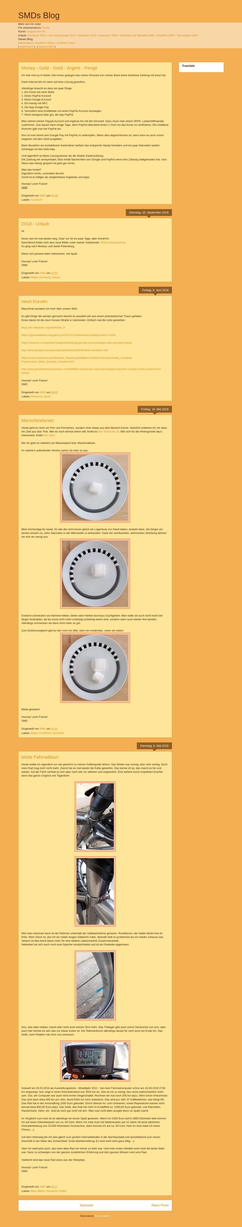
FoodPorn (45, 733)
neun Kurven (34, 301)
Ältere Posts (160, 1205)
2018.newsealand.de (113, 242)
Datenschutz (46, 46)
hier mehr (49, 435)
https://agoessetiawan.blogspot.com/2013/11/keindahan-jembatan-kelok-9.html (69, 335)
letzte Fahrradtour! (40, 757)
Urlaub (56, 277)
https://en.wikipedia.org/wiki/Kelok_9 (43, 327)
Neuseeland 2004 (187, 35)
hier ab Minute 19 (108, 431)
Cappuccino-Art (36, 31)
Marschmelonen (38, 420)
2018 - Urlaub (35, 223)
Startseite (86, 1205)
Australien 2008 (108, 35)
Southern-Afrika (44, 42)
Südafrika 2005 (165, 35)
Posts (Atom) (102, 1215)
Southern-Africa (66, 42)
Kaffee (62, 1191)
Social (46, 27)
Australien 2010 (87, 35)
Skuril (47, 396)
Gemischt (36, 199)
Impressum (26, 46)
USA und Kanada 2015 (61, 35)
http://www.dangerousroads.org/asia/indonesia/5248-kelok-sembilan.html (65, 350)
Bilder (34, 277)
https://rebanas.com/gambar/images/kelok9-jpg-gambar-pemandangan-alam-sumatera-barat (77, 342)
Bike (33, 1191)
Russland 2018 (37, 35)
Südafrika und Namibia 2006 (137, 35)
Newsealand (25, 42)
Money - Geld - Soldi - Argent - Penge (60, 68)
